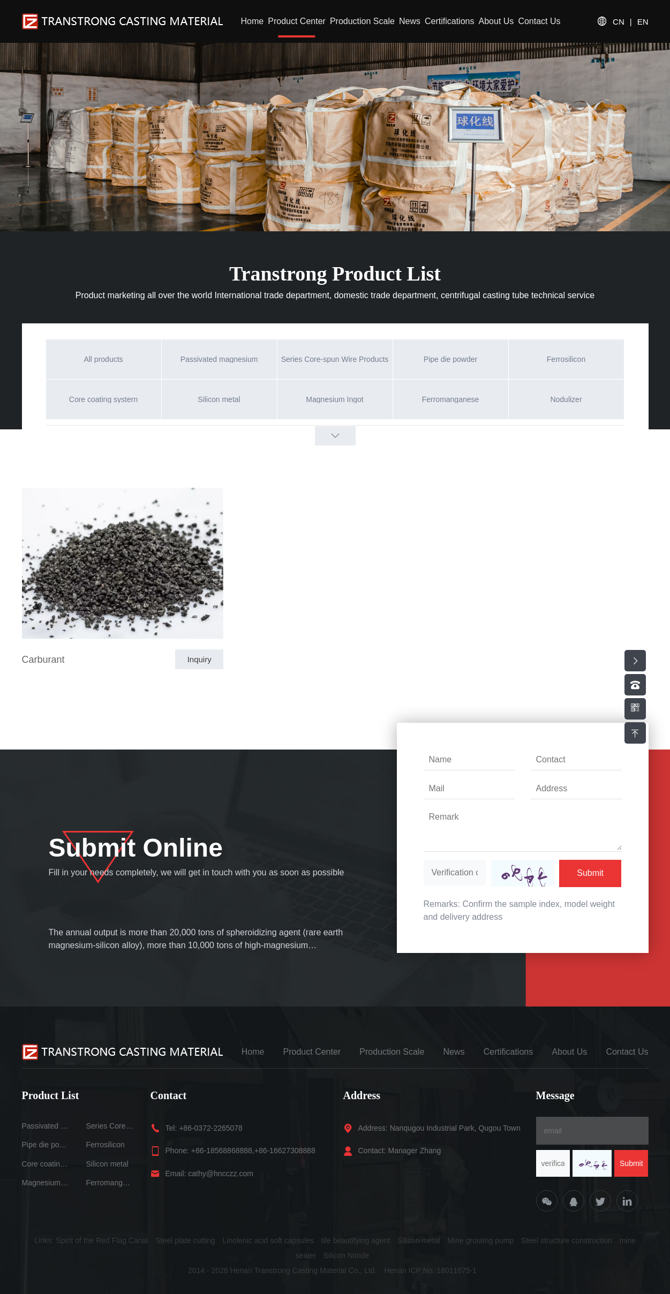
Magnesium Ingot (46, 1182)
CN (618, 22)
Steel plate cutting (185, 1240)
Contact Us (539, 21)
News (409, 21)
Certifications (449, 21)
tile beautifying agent (355, 1240)
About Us (496, 21)
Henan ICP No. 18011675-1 (430, 1270)
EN (643, 22)
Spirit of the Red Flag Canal (102, 1240)
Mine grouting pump (480, 1240)
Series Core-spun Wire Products (110, 1126)
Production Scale (362, 21)
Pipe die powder (46, 1144)
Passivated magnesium (46, 1126)
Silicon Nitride (346, 1255)
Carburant (43, 659)
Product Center (297, 21)
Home (252, 21)
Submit (590, 872)
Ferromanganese (110, 1182)
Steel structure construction (566, 1240)
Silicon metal (107, 1164)
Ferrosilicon (105, 1144)
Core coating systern (46, 1164)
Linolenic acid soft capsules (268, 1240)
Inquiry (199, 659)
